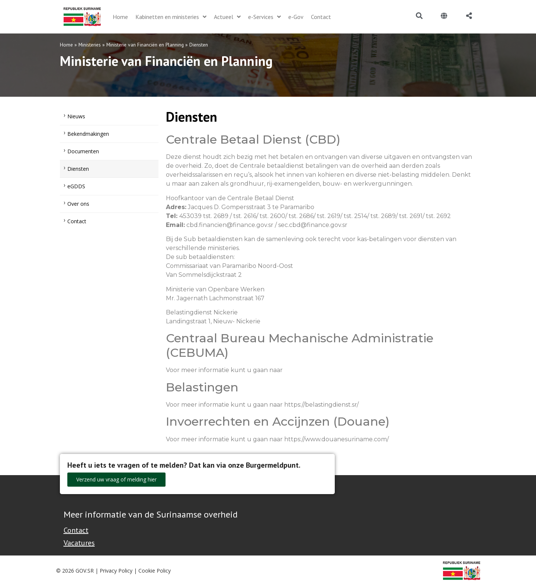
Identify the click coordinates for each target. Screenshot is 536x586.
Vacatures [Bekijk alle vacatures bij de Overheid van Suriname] (79, 543)
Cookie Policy (154, 570)
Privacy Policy (116, 570)
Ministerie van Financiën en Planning (145, 44)
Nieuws (76, 116)
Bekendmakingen (88, 133)
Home (66, 44)
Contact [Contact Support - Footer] (76, 530)
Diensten (78, 168)
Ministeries (89, 44)
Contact (76, 221)
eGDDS (76, 186)
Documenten (83, 151)
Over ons (78, 203)
